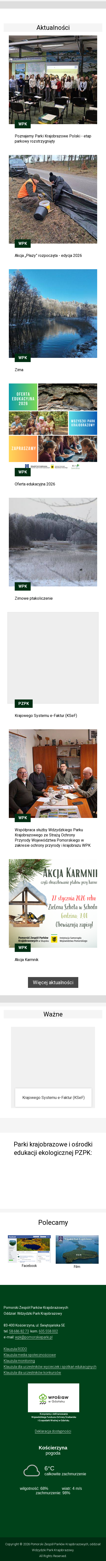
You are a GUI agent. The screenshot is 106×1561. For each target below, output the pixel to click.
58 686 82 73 (19, 1331)
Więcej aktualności (53, 982)
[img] (53, 1181)
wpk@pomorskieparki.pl (34, 1337)
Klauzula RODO (15, 1349)
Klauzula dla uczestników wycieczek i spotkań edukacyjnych (50, 1367)
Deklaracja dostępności (53, 1431)
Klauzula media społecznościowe (30, 1355)
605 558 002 (48, 1331)
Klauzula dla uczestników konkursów (32, 1373)
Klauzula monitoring (19, 1361)
